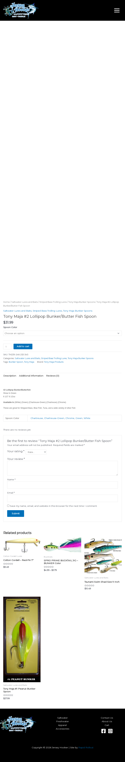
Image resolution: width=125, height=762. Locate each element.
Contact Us (107, 717)
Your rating (15, 451)
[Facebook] (103, 731)
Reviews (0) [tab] (52, 375)
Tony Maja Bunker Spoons (81, 302)
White (87, 418)
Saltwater (62, 717)
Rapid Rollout (85, 747)
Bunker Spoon (16, 362)
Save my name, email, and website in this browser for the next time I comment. (53, 506)
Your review (16, 459)
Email (11, 492)
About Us (107, 721)
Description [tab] (9, 375)
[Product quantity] (7, 346)
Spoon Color (10, 327)
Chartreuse (37, 418)
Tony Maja (29, 362)
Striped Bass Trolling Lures (53, 302)
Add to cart (23, 346)
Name (11, 479)
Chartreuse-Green (54, 418)
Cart (107, 725)
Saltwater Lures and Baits (24, 302)
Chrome (69, 418)
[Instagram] (110, 731)
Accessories (62, 728)
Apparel (62, 725)
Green (79, 418)
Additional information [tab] (31, 375)
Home (6, 302)
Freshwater (62, 721)
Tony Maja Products (53, 362)
